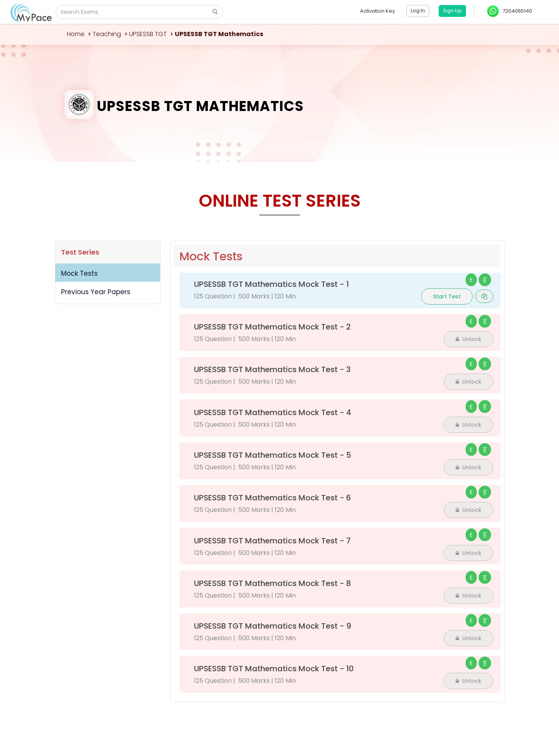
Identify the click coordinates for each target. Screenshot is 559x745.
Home (76, 34)
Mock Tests (79, 273)
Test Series (80, 252)
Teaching (107, 34)
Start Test (447, 296)
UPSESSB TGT (148, 34)
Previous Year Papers (95, 291)
